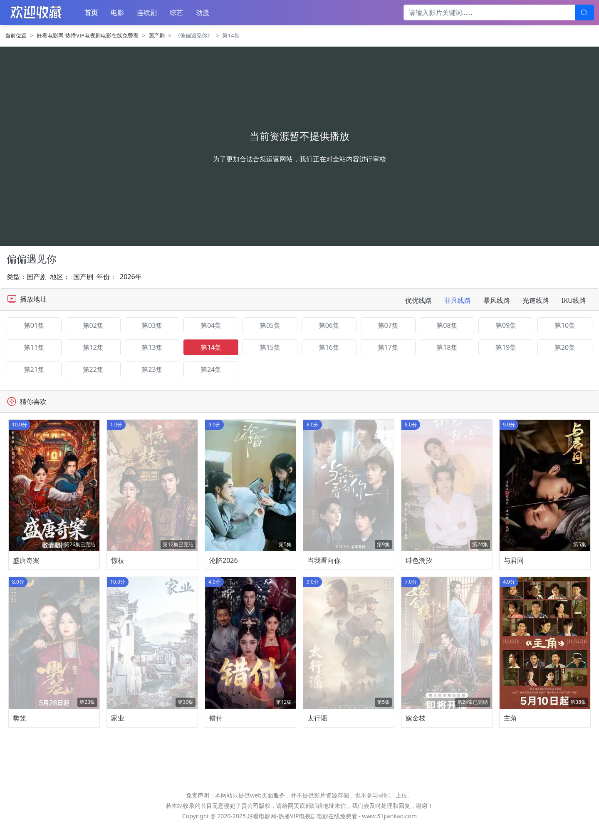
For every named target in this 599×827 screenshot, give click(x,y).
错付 (216, 718)
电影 (117, 12)
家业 (117, 718)
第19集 (505, 347)
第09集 (505, 325)
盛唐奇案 (26, 560)
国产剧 (157, 35)
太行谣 (317, 718)
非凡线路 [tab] (457, 300)
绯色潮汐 (419, 560)
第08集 (446, 325)
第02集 (93, 325)
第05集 (270, 325)
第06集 (329, 325)
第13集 (151, 347)
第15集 (270, 347)
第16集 (329, 347)
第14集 (210, 347)
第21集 (34, 369)
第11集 (34, 347)
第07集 (388, 325)
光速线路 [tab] (535, 300)
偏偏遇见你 (32, 258)
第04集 (210, 325)
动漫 (202, 12)
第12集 (93, 347)
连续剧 (147, 12)
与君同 (514, 560)
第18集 (446, 347)
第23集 (151, 369)
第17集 (388, 347)
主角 (510, 718)
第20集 (564, 347)
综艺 (176, 12)
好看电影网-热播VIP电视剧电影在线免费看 (88, 35)
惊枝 (117, 560)
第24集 (210, 369)
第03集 (151, 325)
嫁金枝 (416, 718)
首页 (91, 12)
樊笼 (19, 718)
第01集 (34, 325)
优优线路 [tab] (418, 300)
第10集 (564, 325)
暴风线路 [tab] (496, 300)
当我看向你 (324, 560)
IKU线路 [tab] (574, 300)
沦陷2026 (223, 560)
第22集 (93, 369)
